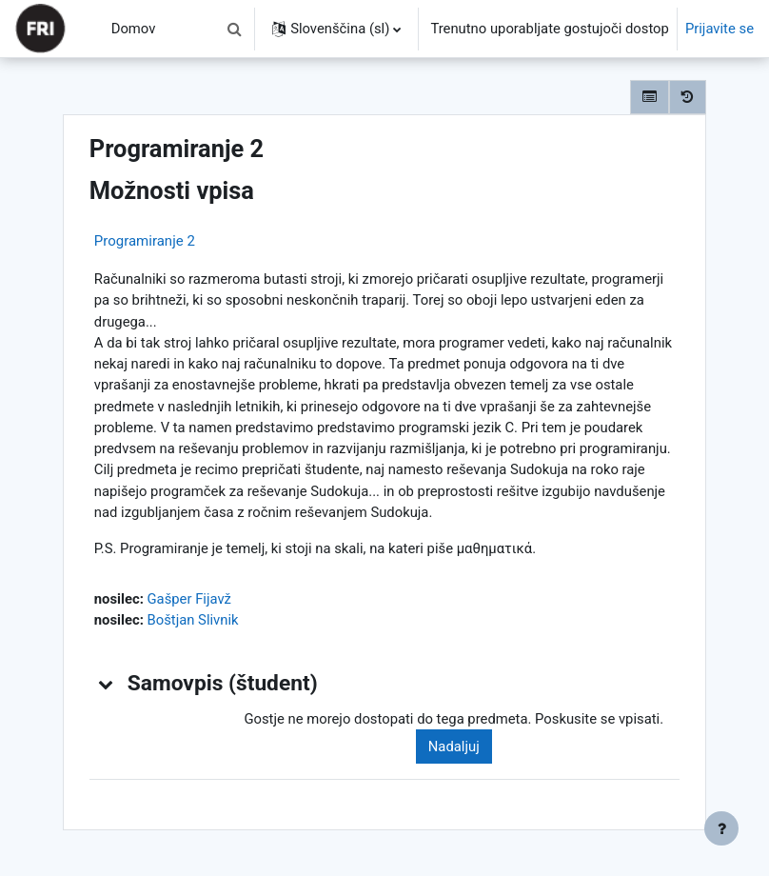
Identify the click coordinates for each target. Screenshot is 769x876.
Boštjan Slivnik (192, 619)
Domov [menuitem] (133, 28)
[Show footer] (721, 828)
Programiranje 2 (144, 240)
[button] (234, 28)
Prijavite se (719, 28)
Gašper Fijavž (188, 598)
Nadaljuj (454, 746)
